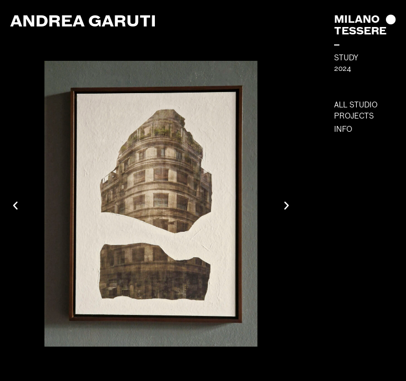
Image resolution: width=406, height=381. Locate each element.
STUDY (346, 57)
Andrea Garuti (83, 20)
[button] (15, 206)
